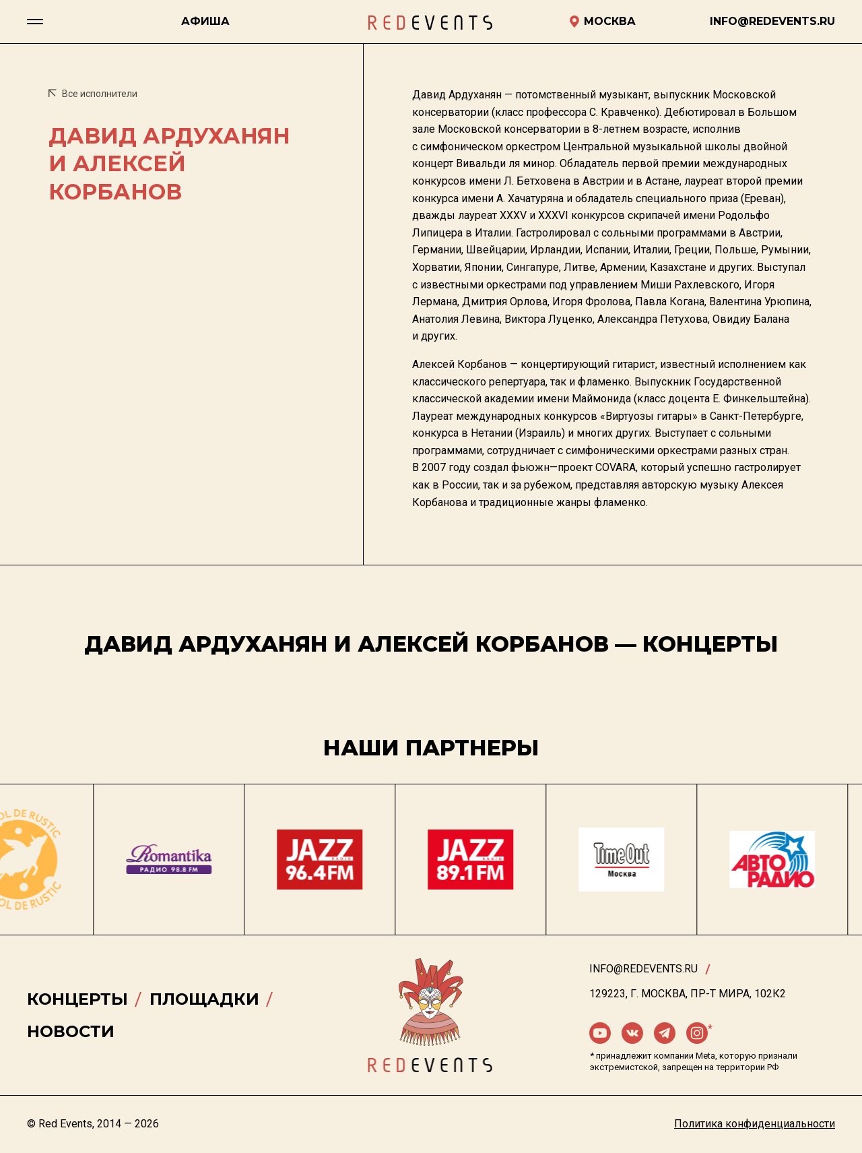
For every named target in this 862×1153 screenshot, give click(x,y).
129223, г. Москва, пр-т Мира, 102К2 (687, 993)
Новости (70, 1031)
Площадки (204, 999)
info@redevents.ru (643, 968)
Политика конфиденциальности (754, 1123)
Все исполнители (92, 93)
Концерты (77, 999)
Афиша (205, 21)
